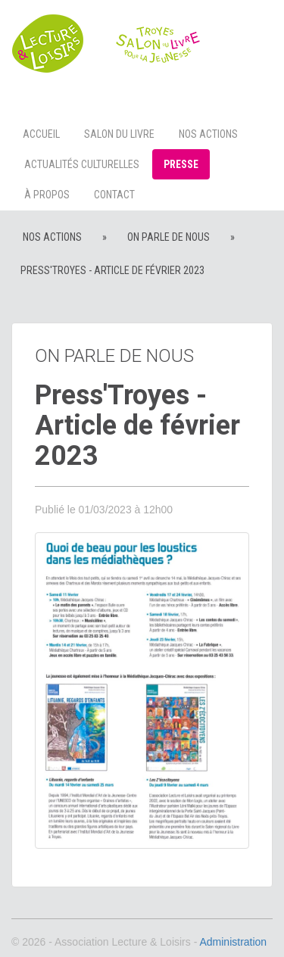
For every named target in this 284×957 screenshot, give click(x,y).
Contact (114, 195)
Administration (233, 942)
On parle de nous (168, 237)
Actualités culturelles (81, 164)
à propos (47, 195)
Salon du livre (119, 134)
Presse (181, 164)
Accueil (41, 134)
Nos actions (208, 134)
